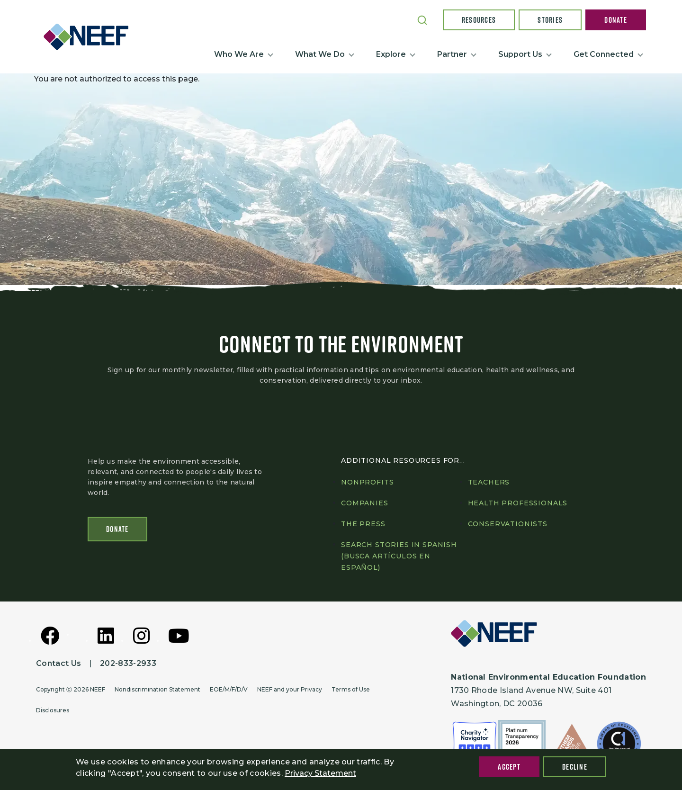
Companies (364, 503)
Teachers (489, 482)
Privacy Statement (320, 773)
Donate (615, 20)
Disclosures (52, 710)
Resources (479, 20)
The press (363, 524)
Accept (509, 767)
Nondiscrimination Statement (157, 689)
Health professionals (518, 503)
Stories (550, 20)
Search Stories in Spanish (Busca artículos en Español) (399, 556)
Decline (574, 767)
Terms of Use (351, 689)
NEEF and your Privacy (289, 689)
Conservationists (507, 524)
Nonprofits (367, 482)
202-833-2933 (128, 663)
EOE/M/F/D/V (229, 689)
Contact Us (58, 663)
